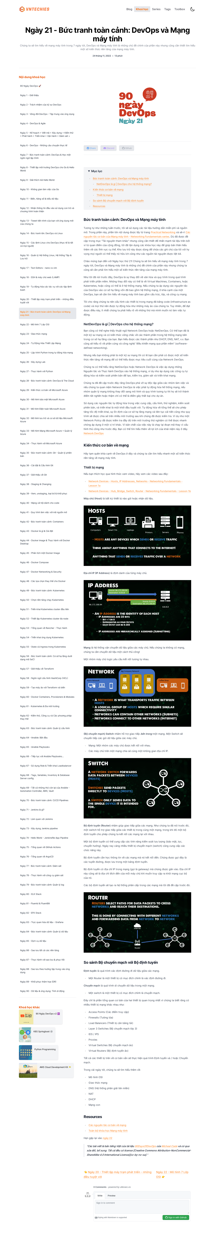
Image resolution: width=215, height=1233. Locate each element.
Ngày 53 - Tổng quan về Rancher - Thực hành (43, 628)
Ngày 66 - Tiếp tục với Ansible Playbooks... (42, 756)
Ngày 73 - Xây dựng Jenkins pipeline (39, 828)
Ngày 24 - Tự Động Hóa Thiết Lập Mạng (40, 343)
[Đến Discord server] (109, 148)
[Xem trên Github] (127, 148)
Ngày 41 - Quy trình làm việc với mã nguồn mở (43, 512)
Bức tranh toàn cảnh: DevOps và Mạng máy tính (121, 178)
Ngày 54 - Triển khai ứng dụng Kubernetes (42, 637)
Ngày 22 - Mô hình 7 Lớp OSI (34, 324)
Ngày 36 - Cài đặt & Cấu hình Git (36, 465)
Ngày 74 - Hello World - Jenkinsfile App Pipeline (44, 837)
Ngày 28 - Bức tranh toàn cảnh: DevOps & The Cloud (47, 380)
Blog (129, 9)
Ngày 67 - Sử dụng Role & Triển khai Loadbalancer (45, 765)
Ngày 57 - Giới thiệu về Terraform (37, 668)
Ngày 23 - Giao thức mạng (33, 333)
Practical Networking (163, 232)
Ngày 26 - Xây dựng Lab (32, 362)
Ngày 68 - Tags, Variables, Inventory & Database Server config (45, 777)
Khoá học (142, 9)
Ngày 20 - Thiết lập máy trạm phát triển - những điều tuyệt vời (47, 301)
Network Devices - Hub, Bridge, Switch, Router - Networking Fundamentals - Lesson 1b (140, 491)
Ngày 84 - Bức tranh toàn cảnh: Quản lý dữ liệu (44, 931)
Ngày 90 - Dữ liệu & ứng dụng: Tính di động (42, 991)
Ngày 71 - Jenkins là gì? (32, 809)
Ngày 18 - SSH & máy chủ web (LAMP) (40, 277)
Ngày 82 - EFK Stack (30, 912)
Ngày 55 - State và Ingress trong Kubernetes (43, 646)
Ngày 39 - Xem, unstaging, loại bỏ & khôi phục (43, 493)
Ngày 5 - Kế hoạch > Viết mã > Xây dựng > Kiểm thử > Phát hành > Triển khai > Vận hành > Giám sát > (46, 134)
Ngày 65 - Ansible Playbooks (35, 747)
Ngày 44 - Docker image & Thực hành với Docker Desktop (45, 542)
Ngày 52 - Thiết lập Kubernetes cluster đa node (44, 618)
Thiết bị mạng (105, 195)
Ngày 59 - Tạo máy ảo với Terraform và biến (42, 687)
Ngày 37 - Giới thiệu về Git (33, 474)
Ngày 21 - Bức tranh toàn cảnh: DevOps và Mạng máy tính (45, 313)
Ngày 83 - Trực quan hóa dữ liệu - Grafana (41, 922)
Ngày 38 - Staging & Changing (35, 484)
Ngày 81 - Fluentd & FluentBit (35, 903)
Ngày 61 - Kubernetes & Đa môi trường (39, 706)
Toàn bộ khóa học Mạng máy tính (108, 1130)
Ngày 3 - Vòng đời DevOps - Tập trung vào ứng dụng (47, 114)
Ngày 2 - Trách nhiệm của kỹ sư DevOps (40, 104)
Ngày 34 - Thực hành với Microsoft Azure (41, 443)
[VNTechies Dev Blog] (35, 9)
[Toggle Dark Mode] (192, 9)
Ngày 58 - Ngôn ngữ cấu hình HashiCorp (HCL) (44, 678)
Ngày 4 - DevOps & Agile (33, 123)
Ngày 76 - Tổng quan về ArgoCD (37, 856)
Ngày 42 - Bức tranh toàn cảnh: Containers (42, 521)
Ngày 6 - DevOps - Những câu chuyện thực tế (43, 145)
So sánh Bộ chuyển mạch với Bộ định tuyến (118, 200)
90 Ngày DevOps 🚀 (30, 86)
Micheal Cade (169, 1146)
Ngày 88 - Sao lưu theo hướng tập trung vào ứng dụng (45, 971)
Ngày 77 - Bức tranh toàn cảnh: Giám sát (40, 866)
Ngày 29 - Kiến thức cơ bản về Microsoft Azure (44, 390)
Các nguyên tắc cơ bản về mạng (107, 1125)
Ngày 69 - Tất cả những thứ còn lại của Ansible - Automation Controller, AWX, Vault (45, 789)
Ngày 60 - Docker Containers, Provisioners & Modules (47, 697)
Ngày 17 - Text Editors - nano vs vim (38, 268)
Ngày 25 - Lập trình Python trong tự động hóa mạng (46, 352)
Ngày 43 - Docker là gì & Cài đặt (36, 531)
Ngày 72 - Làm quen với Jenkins (36, 819)
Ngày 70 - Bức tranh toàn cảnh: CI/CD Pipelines (44, 800)
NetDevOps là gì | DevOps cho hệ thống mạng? (124, 184)
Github (127, 148)
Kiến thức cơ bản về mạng (108, 189)
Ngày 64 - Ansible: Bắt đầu (34, 737)
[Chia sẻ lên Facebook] (91, 148)
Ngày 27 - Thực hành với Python (36, 371)
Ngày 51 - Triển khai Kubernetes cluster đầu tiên (44, 609)
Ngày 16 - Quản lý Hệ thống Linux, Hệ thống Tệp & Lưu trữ (46, 257)
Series (156, 9)
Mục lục (96, 171)
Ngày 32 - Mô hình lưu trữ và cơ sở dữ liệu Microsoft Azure (46, 420)
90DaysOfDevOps (145, 1146)
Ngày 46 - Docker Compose (34, 562)
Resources (99, 206)
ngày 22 (107, 1138)
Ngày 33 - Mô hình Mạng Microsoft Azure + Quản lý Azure (46, 432)
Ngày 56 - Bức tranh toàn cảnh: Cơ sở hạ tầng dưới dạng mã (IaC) (46, 658)
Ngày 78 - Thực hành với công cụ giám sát (41, 875)
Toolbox (179, 9)
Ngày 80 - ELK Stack (31, 894)
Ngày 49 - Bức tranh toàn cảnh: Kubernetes (42, 590)
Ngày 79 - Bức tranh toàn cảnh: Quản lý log (42, 884)
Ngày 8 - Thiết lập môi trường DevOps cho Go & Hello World (47, 169)
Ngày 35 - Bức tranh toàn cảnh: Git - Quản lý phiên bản (46, 454)
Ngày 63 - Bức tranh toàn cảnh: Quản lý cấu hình (45, 728)
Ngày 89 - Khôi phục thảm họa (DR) (38, 981)
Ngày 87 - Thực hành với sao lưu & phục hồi (42, 959)
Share (91, 148)
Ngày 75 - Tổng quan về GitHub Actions (40, 847)
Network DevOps (94, 433)
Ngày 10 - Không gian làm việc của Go (39, 189)
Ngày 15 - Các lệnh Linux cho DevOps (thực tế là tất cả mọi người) (46, 244)
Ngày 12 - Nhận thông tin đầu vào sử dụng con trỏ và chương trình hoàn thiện (47, 210)
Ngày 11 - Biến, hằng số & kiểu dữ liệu (39, 198)
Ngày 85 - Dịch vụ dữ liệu (33, 941)
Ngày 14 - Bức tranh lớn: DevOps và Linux (41, 233)
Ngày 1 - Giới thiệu (29, 95)
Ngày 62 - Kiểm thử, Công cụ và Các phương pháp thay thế (46, 717)
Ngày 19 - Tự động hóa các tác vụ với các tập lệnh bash (46, 288)
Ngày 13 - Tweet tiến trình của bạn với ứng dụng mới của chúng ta (46, 222)
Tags (167, 9)
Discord (108, 148)
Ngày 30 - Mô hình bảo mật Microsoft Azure (42, 399)
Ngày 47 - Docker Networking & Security (41, 571)
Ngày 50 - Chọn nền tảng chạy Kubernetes (42, 600)
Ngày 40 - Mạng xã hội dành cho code (39, 503)
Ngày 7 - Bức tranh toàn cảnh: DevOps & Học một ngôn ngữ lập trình (45, 156)
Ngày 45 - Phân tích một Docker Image (40, 553)
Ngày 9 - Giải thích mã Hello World (37, 180)
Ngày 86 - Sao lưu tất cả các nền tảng (39, 950)
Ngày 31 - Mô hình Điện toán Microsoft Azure (42, 408)
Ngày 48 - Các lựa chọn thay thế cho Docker (43, 581)
